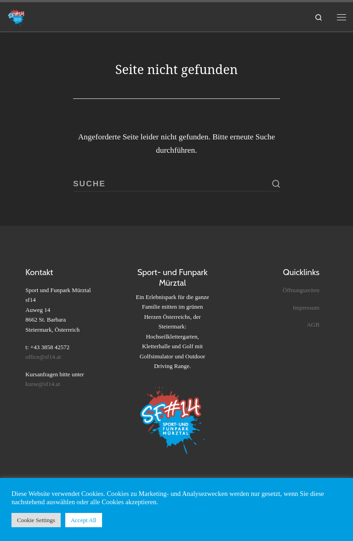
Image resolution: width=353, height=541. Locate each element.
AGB (313, 324)
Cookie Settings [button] (36, 520)
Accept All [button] (84, 520)
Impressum (306, 307)
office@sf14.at (43, 356)
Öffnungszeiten (301, 290)
